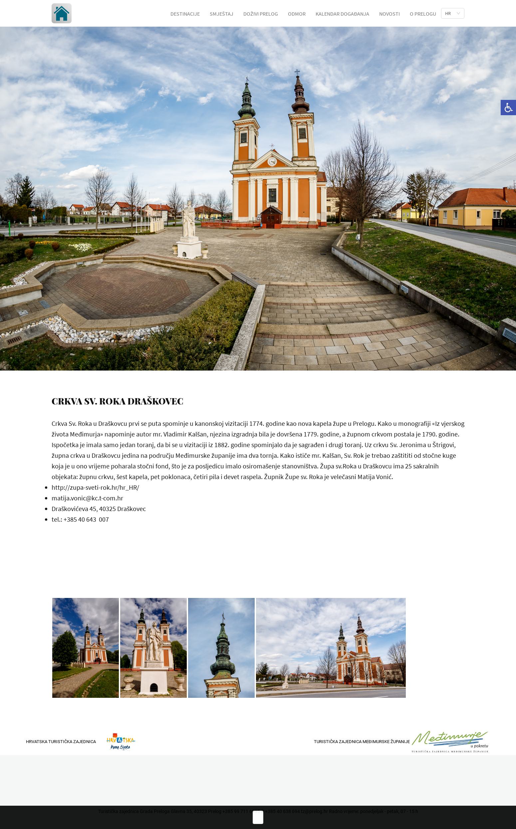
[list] (452, 13)
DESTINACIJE (185, 13)
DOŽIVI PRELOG (260, 13)
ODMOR (297, 13)
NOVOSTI (389, 13)
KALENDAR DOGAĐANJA (342, 13)
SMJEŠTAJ (221, 13)
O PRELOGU (423, 13)
